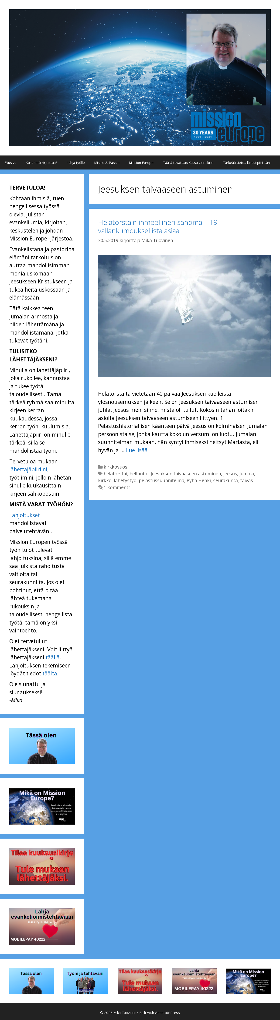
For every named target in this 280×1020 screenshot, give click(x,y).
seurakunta (225, 480)
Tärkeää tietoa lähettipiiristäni (246, 162)
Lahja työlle (76, 162)
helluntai (139, 473)
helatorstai (115, 473)
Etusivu (10, 162)
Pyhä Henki (199, 480)
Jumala (246, 473)
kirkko (105, 480)
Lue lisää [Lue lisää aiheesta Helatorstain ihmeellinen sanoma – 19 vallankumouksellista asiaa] (137, 450)
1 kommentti (117, 487)
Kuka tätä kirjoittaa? (41, 162)
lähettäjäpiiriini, (29, 469)
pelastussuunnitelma (161, 480)
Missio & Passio (107, 162)
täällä (53, 657)
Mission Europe (141, 162)
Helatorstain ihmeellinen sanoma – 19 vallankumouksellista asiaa (157, 226)
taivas (246, 480)
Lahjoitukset (24, 515)
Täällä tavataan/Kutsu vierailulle (188, 162)
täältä (49, 673)
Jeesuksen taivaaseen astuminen (186, 473)
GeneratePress (167, 1012)
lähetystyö (125, 480)
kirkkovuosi (116, 467)
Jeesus (230, 473)
